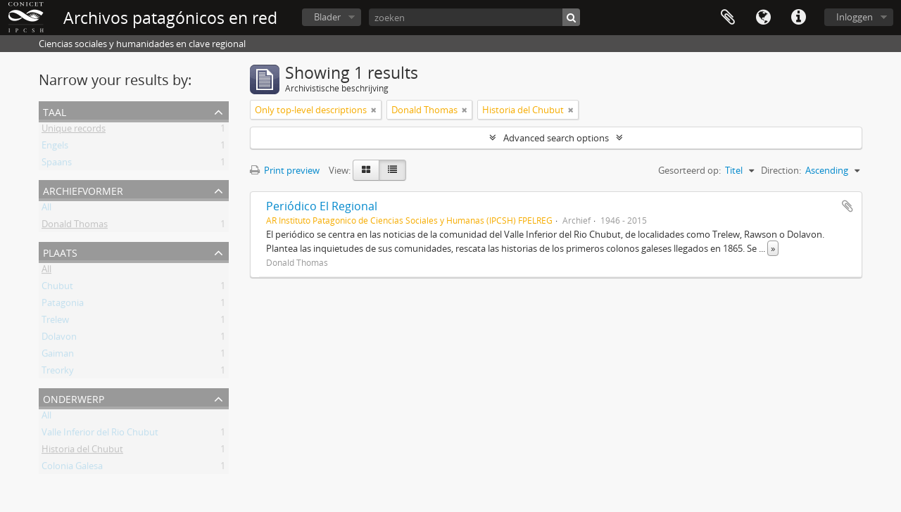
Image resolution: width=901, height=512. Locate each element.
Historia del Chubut (82, 451)
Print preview (285, 170)
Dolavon (59, 339)
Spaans (57, 164)
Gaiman (58, 356)
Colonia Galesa (72, 468)
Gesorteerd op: (689, 170)
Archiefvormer (83, 189)
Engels (55, 147)
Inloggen (854, 17)
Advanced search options (556, 138)
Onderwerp (73, 397)
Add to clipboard (847, 206)
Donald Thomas (75, 226)
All (46, 209)
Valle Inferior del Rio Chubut (100, 434)
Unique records (74, 130)
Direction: (781, 170)
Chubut (57, 288)
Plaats (60, 251)
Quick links (798, 17)
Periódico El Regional (321, 206)
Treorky (58, 372)
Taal (763, 17)
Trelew (55, 322)
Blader (327, 17)
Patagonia (63, 305)
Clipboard (727, 17)
